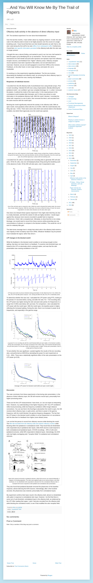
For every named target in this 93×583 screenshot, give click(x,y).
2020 (70, 137)
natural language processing (76, 75)
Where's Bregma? (73, 116)
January (72, 199)
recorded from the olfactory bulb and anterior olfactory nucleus (35, 423)
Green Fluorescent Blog (75, 109)
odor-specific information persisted (25, 48)
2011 (70, 202)
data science (72, 66)
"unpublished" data (16, 509)
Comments (71, 215)
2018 (70, 143)
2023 (70, 135)
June (71, 170)
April (71, 176)
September (73, 163)
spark (70, 87)
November (73, 160)
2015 (70, 150)
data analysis (72, 64)
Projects (12, 24)
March (72, 194)
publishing (71, 83)
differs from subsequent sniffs (42, 46)
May (71, 173)
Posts (70, 211)
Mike (75, 31)
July (71, 168)
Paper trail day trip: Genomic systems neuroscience (76, 189)
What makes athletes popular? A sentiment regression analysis (77, 126)
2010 (70, 205)
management (72, 70)
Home (34, 563)
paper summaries (73, 79)
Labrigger (71, 96)
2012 (70, 158)
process (70, 81)
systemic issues (73, 90)
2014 (70, 153)
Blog (6, 24)
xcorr (69, 101)
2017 (70, 145)
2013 (70, 155)
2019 (70, 140)
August (72, 165)
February (73, 197)
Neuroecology (72, 98)
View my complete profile (74, 47)
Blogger (50, 575)
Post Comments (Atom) (21, 566)
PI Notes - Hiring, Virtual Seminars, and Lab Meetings (77, 183)
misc (69, 73)
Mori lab (12, 423)
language (71, 68)
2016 (70, 148)
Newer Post (10, 563)
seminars (71, 85)
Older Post (58, 563)
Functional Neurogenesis (75, 103)
